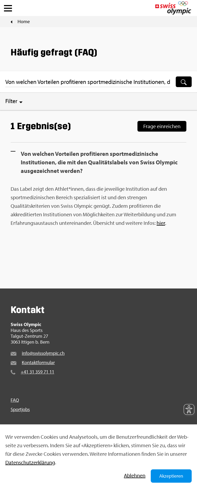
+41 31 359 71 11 (37, 372)
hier (161, 222)
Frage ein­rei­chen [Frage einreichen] (162, 126)
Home (24, 22)
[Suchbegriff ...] (87, 81)
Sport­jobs (20, 409)
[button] (8, 6)
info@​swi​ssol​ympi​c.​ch (43, 353)
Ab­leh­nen (134, 475)
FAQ (15, 400)
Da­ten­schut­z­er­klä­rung (30, 462)
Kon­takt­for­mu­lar (38, 362)
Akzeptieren (171, 476)
